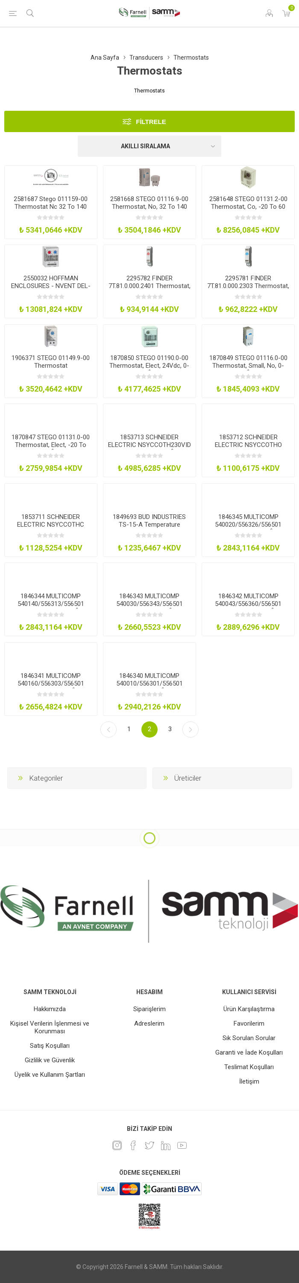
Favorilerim (249, 1023)
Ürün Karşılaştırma (249, 1009)
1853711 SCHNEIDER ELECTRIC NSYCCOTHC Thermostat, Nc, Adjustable (50, 524)
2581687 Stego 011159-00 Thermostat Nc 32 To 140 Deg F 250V (51, 206)
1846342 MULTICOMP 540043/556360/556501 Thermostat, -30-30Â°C (248, 603)
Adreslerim (149, 1023)
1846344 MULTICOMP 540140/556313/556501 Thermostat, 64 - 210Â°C (50, 603)
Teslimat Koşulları (249, 1067)
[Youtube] (182, 1145)
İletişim (249, 1081)
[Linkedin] (166, 1145)
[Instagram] (117, 1145)
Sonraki (190, 729)
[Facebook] (133, 1145)
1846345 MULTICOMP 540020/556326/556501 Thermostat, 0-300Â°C (248, 524)
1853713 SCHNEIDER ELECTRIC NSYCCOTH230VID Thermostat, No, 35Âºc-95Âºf (149, 448)
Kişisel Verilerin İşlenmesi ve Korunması (49, 1027)
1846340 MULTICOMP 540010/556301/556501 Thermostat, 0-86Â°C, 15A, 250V (149, 687)
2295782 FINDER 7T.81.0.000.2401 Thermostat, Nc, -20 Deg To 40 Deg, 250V (149, 285)
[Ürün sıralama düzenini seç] (149, 146)
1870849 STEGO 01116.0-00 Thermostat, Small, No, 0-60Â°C (248, 365)
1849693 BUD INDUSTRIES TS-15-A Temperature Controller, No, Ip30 (149, 524)
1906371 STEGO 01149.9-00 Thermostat (51, 361)
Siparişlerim (149, 1009)
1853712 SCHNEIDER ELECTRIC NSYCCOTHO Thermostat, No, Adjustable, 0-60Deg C (248, 448)
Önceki (108, 729)
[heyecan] (149, 1145)
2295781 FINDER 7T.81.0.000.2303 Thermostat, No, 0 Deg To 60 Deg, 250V (248, 285)
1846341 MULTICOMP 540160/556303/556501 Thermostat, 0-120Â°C (51, 683)
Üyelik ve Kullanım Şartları (50, 1074)
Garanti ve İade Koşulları (249, 1052)
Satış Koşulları (50, 1045)
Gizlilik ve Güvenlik (50, 1060)
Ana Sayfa (105, 57)
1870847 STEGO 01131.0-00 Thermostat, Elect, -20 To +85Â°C (51, 444)
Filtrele (151, 121)
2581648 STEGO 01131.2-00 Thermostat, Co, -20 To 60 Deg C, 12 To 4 (248, 206)
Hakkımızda (50, 1009)
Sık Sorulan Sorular (249, 1038)
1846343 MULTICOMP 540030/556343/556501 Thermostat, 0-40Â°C (149, 603)
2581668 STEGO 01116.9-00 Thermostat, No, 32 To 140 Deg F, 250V (149, 206)
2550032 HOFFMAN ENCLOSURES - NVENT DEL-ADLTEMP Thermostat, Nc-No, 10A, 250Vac (51, 289)
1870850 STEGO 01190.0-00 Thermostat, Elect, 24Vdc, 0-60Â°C (149, 365)
